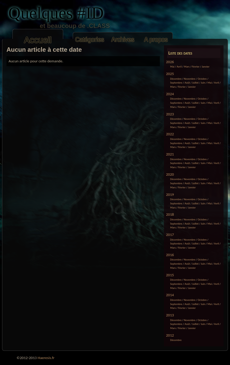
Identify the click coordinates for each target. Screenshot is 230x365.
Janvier (206, 66)
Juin (203, 82)
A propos (156, 39)
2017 (170, 234)
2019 (170, 194)
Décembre (176, 78)
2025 (170, 73)
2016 (170, 254)
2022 (170, 134)
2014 (170, 295)
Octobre (202, 78)
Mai (172, 66)
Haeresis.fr (46, 357)
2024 (170, 94)
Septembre (176, 82)
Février (196, 66)
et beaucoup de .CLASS (65, 25)
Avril (179, 66)
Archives (122, 39)
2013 (170, 315)
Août (187, 82)
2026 (170, 61)
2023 (170, 114)
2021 (170, 154)
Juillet (195, 82)
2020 (170, 174)
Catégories (89, 39)
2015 (170, 275)
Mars (187, 66)
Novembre (190, 78)
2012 (170, 335)
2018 (170, 214)
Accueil (38, 40)
